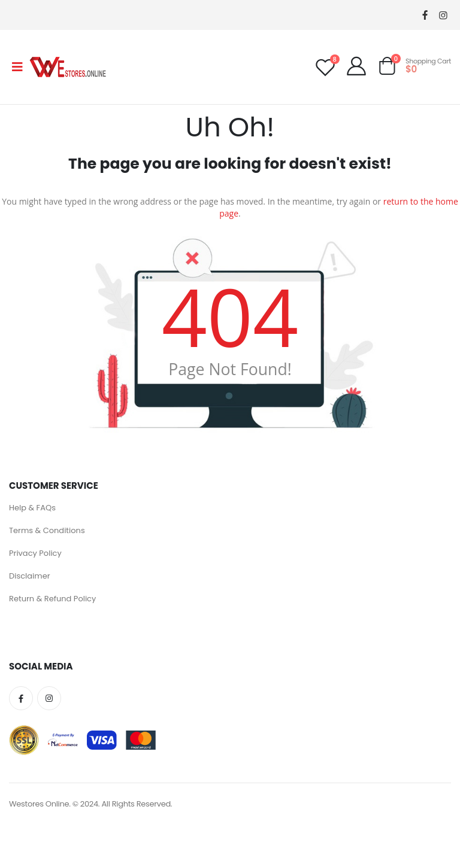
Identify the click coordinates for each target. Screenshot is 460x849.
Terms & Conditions (47, 530)
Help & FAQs (32, 507)
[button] (387, 68)
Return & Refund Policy (52, 598)
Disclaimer (29, 576)
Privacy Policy (35, 553)
